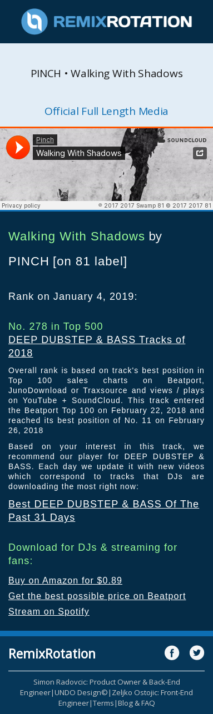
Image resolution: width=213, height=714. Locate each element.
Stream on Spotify (49, 611)
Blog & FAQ (136, 703)
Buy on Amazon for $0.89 (65, 580)
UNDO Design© (81, 692)
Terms (103, 703)
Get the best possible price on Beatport (97, 596)
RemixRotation (52, 653)
